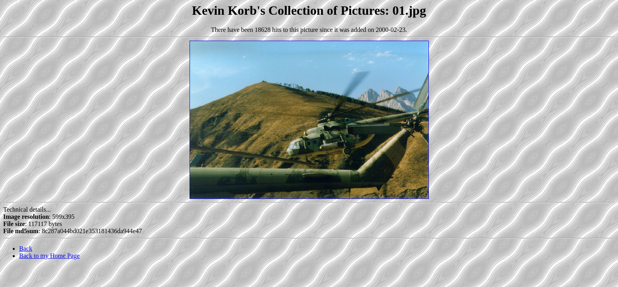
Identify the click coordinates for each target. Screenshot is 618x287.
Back (25, 248)
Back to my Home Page (49, 255)
